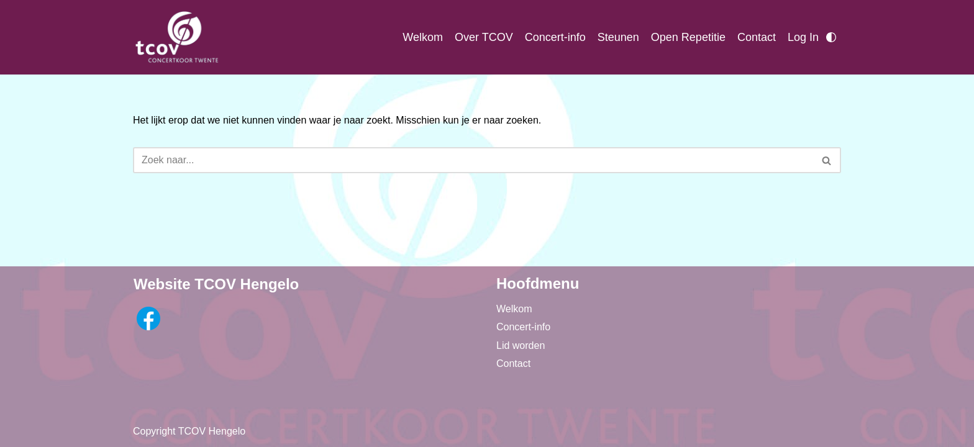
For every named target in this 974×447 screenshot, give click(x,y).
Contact (756, 37)
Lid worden (520, 345)
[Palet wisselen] (831, 37)
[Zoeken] (473, 160)
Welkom (423, 37)
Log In (803, 37)
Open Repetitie (688, 37)
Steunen (618, 37)
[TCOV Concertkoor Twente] (176, 37)
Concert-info (555, 37)
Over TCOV (484, 37)
